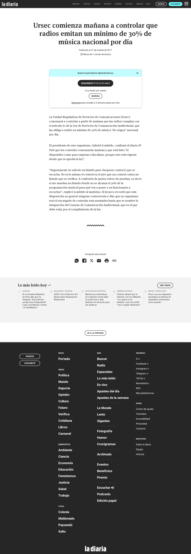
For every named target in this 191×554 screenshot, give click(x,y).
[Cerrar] (137, 73)
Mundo (63, 382)
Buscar (102, 359)
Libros (62, 427)
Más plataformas (145, 393)
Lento (101, 414)
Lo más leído (106, 378)
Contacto (141, 428)
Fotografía (104, 431)
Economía (65, 463)
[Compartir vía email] (99, 260)
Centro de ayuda (144, 409)
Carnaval (64, 434)
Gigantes (103, 421)
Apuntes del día (108, 391)
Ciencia (63, 456)
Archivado (104, 454)
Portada (64, 359)
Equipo (139, 449)
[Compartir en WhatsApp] (76, 260)
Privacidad (141, 423)
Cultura (63, 401)
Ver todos (165, 285)
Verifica (64, 414)
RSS (138, 388)
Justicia (64, 482)
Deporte (64, 388)
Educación (65, 469)
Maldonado (66, 518)
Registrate (76, 103)
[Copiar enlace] (114, 260)
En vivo (102, 385)
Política (63, 375)
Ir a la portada (95, 333)
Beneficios (104, 471)
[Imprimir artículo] (106, 260)
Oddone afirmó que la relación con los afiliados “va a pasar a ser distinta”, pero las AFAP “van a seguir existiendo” (129, 299)
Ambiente (65, 450)
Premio (102, 477)
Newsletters (142, 383)
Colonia (63, 512)
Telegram (142, 373)
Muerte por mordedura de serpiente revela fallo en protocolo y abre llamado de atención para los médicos (97, 299)
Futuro (63, 408)
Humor (102, 437)
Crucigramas (106, 444)
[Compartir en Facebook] (84, 260)
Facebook (142, 363)
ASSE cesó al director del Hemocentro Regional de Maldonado (66, 297)
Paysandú (65, 525)
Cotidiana (65, 421)
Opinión (63, 395)
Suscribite (175, 4)
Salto (62, 531)
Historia (140, 454)
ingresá (95, 96)
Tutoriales (141, 413)
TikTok (140, 378)
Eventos (102, 464)
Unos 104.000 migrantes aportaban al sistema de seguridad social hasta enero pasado (159, 298)
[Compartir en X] (91, 260)
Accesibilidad (143, 418)
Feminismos (67, 476)
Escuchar (105, 488)
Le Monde (104, 408)
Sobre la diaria (143, 444)
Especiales (104, 372)
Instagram (142, 368)
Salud (62, 489)
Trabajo (63, 495)
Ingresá (161, 4)
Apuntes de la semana (113, 398)
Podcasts (103, 494)
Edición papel (106, 501)
